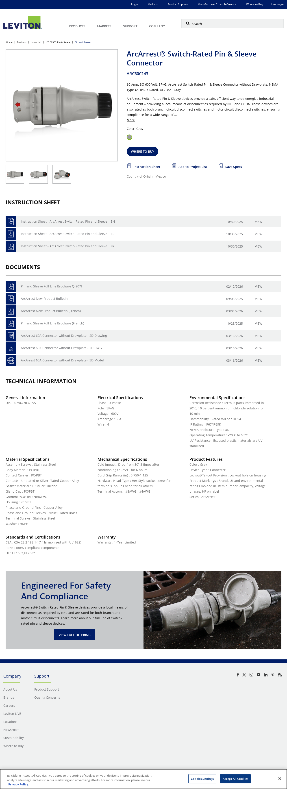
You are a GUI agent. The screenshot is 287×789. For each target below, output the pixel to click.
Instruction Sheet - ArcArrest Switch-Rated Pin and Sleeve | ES (67, 234)
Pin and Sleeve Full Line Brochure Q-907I (51, 286)
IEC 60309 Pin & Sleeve (58, 42)
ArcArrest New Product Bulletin (44, 298)
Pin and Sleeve (83, 42)
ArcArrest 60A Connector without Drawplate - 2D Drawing (64, 335)
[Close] (280, 778)
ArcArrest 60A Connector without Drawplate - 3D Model (62, 360)
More (131, 120)
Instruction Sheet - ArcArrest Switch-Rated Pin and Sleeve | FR (67, 246)
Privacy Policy (18, 784)
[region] (143, 779)
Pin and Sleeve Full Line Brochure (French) (52, 323)
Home (9, 42)
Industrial (36, 42)
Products (21, 42)
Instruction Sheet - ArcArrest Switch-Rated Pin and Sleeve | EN (68, 221)
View (258, 222)
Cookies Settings (202, 778)
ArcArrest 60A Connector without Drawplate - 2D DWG (61, 348)
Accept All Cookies (235, 778)
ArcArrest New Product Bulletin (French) (51, 311)
